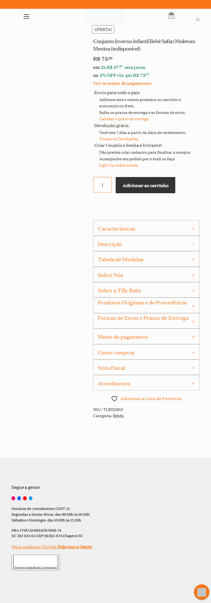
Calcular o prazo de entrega (124, 118)
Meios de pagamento (123, 336)
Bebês (118, 415)
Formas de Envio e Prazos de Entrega (143, 317)
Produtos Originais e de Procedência (142, 302)
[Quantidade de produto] (102, 184)
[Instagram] (13, 498)
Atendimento (114, 383)
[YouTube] (25, 498)
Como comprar (116, 352)
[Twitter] (30, 498)
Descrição (110, 243)
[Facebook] (19, 498)
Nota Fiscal (111, 367)
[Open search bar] (198, 18)
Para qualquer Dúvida (52, 546)
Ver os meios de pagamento (122, 82)
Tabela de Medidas (120, 259)
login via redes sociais (118, 165)
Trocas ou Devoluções (118, 138)
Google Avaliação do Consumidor (35, 567)
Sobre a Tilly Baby (119, 290)
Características (116, 228)
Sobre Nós (110, 274)
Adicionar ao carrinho (145, 185)
